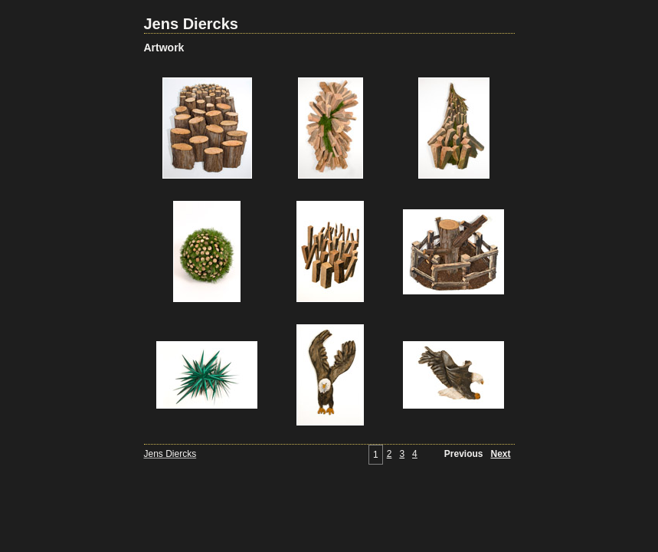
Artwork (164, 47)
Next (500, 454)
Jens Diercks (191, 23)
